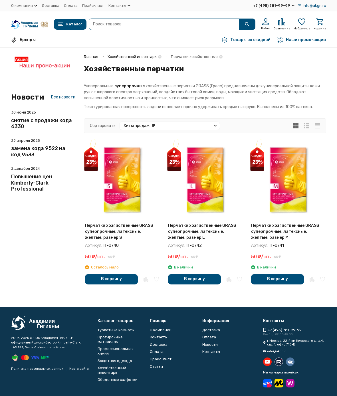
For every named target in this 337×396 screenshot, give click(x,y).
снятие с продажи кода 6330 (41, 123)
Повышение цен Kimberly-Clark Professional (31, 182)
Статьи (156, 366)
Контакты (159, 337)
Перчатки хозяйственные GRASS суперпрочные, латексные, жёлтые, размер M (285, 231)
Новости (210, 344)
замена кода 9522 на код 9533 (38, 151)
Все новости (63, 97)
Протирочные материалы (110, 339)
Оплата (71, 5)
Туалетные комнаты (116, 330)
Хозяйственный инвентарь (132, 56)
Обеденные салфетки (118, 379)
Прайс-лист (93, 5)
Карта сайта (79, 369)
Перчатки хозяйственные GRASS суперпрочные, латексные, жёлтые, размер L (202, 231)
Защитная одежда (115, 361)
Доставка (50, 5)
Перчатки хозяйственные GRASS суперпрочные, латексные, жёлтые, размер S (119, 231)
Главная (91, 56)
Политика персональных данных (37, 369)
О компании (160, 330)
